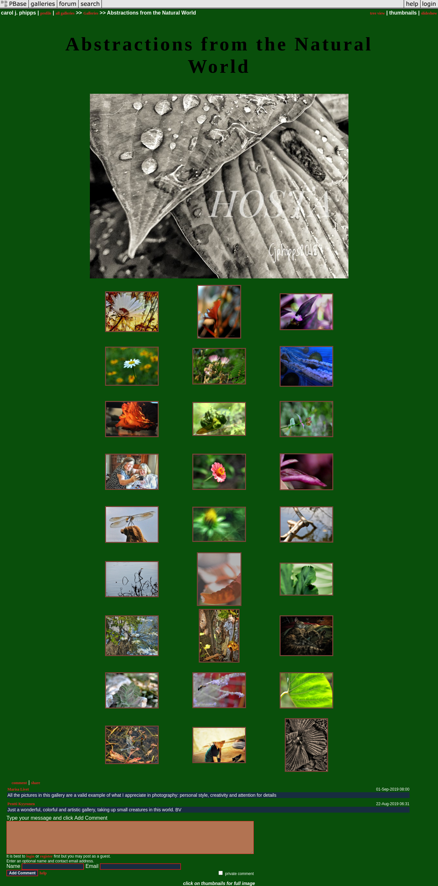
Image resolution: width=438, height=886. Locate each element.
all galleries (65, 13)
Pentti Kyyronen (21, 804)
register (46, 856)
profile (45, 13)
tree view (377, 13)
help (43, 873)
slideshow (429, 13)
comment (19, 783)
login (30, 856)
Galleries (90, 13)
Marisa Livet (18, 789)
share (35, 783)
